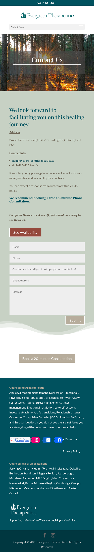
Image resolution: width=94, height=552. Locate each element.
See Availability (25, 232)
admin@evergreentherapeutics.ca (33, 160)
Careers (70, 439)
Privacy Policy (71, 451)
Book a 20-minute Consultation (47, 358)
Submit (75, 320)
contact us (39, 427)
